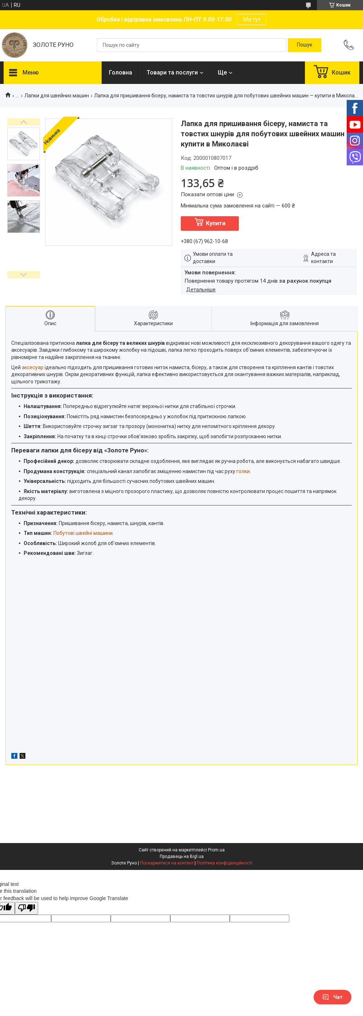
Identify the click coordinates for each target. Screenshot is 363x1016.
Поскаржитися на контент (166, 863)
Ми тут (252, 19)
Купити (215, 223)
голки (243, 471)
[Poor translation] (26, 908)
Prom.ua (216, 849)
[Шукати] (304, 45)
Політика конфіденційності (224, 863)
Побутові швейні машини (83, 533)
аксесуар (33, 367)
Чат (332, 997)
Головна (120, 72)
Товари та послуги (172, 72)
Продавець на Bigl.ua (182, 856)
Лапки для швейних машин (56, 95)
